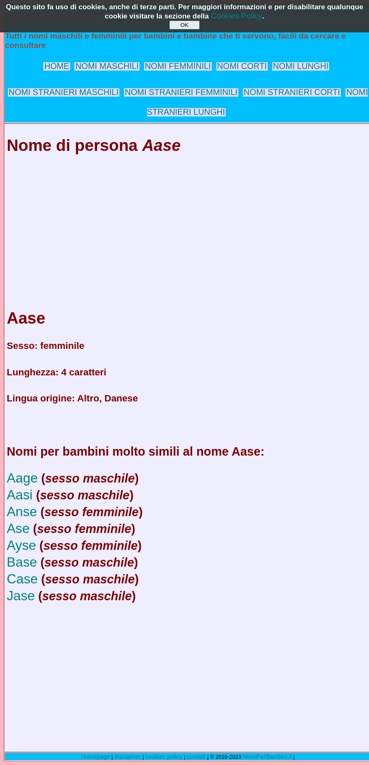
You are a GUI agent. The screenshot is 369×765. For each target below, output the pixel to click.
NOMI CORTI (242, 66)
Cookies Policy (237, 15)
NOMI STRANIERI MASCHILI (64, 92)
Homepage (95, 756)
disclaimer (127, 756)
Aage (22, 477)
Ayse (21, 545)
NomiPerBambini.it (267, 756)
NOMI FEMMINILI (178, 66)
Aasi (20, 494)
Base (22, 562)
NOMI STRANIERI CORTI (292, 92)
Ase (18, 528)
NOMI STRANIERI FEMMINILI (181, 92)
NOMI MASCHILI (107, 66)
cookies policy (163, 756)
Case (22, 578)
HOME (56, 66)
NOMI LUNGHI (301, 66)
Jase (21, 595)
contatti (196, 756)
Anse (22, 511)
